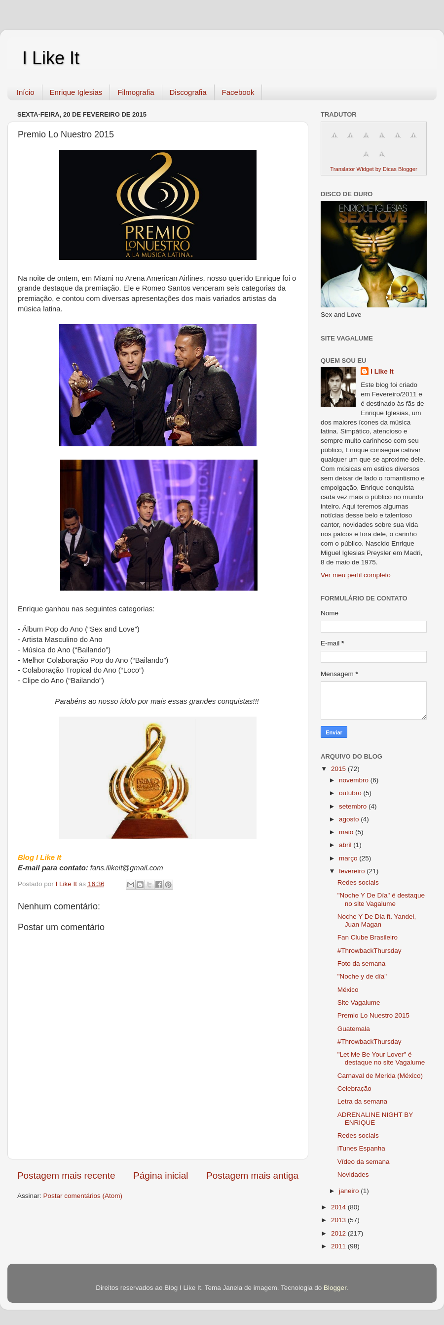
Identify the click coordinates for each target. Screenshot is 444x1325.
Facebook (238, 92)
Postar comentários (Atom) (83, 1195)
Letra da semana (362, 1101)
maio (347, 832)
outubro (351, 793)
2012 (339, 1233)
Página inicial (160, 1175)
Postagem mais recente (66, 1175)
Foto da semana (361, 963)
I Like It (50, 58)
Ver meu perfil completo (356, 575)
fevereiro (353, 871)
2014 (339, 1207)
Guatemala (353, 1028)
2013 (339, 1220)
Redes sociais (358, 882)
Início (26, 92)
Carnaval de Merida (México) (380, 1075)
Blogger (335, 1287)
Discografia (188, 92)
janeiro (350, 1191)
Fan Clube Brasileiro (367, 937)
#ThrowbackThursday (369, 950)
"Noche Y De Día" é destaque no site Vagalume (381, 899)
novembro (354, 780)
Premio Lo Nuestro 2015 (373, 1015)
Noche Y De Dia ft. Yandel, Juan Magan (376, 920)
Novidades (353, 1174)
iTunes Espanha (361, 1148)
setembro (354, 806)
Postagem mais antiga (252, 1175)
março (349, 858)
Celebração (354, 1088)
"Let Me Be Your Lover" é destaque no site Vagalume (381, 1058)
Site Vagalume (358, 1002)
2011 (339, 1246)
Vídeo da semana (363, 1161)
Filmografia (135, 92)
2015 (339, 768)
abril (346, 845)
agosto (350, 819)
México (348, 989)
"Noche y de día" (362, 976)
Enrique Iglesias (76, 92)
